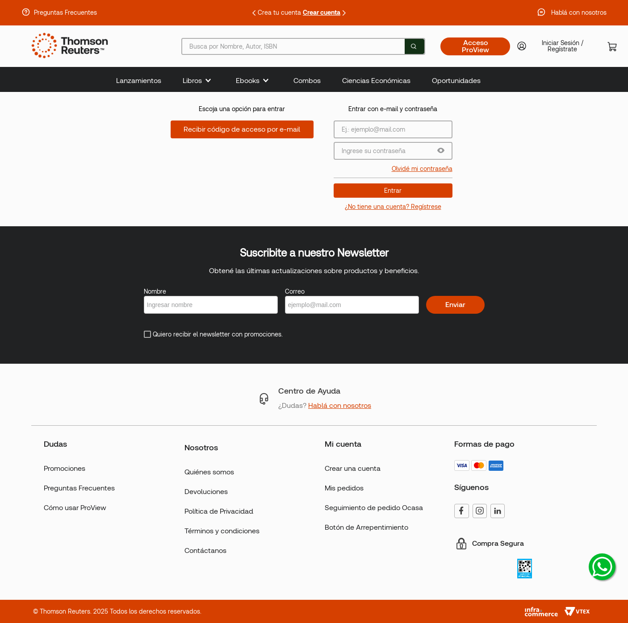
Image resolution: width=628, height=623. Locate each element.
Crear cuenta (321, 12)
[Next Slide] (344, 13)
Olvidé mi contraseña (422, 168)
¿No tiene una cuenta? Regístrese (393, 206)
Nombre (155, 291)
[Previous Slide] (254, 13)
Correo (295, 291)
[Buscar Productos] (413, 46)
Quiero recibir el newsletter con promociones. (218, 334)
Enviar (455, 304)
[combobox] (303, 46)
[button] (440, 151)
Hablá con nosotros (579, 12)
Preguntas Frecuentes (65, 12)
